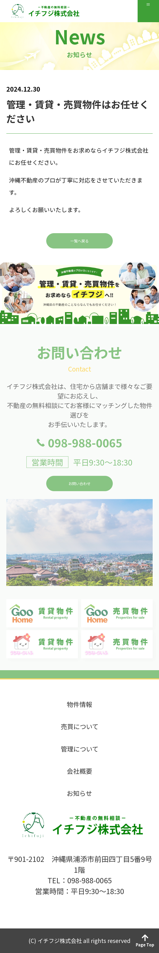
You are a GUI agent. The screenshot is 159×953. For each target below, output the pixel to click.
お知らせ (79, 793)
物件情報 (79, 704)
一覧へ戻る (79, 251)
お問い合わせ (79, 494)
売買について (80, 726)
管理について (80, 749)
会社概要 (79, 771)
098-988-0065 (85, 453)
